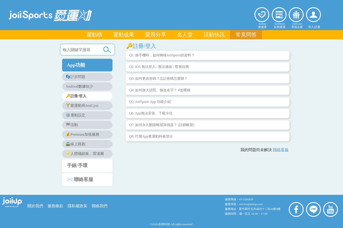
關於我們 (35, 206)
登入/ (311, 27)
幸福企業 (296, 14)
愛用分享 (155, 35)
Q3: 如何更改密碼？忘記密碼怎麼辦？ (159, 79)
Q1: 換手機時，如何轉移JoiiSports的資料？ (162, 56)
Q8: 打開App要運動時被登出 (152, 137)
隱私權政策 (77, 206)
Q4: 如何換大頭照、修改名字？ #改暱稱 (160, 91)
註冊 (317, 27)
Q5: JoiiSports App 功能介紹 (151, 103)
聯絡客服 (281, 150)
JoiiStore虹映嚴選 (279, 25)
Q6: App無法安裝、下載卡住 (151, 114)
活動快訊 (214, 35)
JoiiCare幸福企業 (297, 25)
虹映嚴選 (279, 14)
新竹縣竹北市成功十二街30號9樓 (259, 209)
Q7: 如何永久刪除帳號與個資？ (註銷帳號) (162, 126)
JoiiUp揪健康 (262, 25)
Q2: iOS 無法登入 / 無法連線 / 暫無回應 (160, 68)
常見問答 (246, 35)
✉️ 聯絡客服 (89, 179)
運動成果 (123, 35)
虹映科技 (164, 224)
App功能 (89, 65)
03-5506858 (246, 199)
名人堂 (185, 35)
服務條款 (55, 206)
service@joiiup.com (251, 204)
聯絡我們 (99, 206)
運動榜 (94, 35)
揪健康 (261, 14)
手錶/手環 (89, 165)
